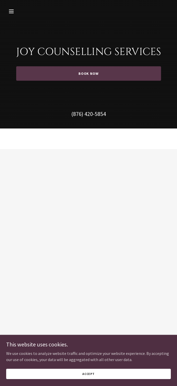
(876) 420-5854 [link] (88, 113)
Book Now (88, 73)
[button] (25, 11)
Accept (88, 374)
